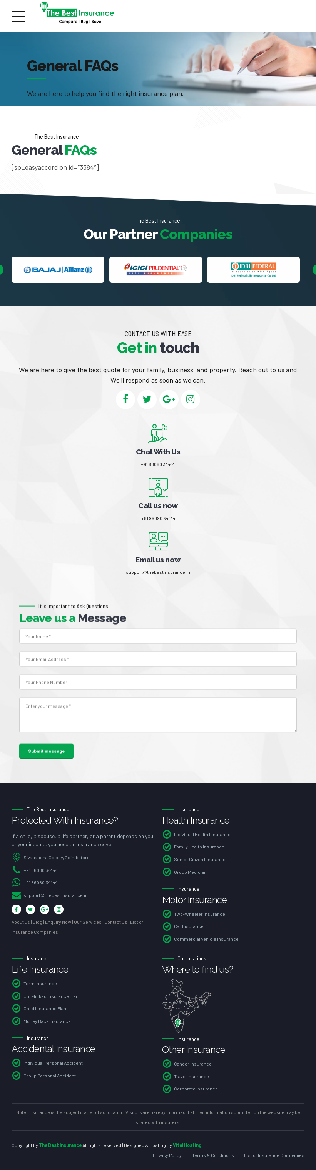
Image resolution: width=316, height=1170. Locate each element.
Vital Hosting (187, 1145)
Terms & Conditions (213, 1155)
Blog (37, 922)
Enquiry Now (58, 922)
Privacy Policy (167, 1155)
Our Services (88, 922)
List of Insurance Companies (274, 1155)
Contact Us (115, 922)
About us (21, 922)
